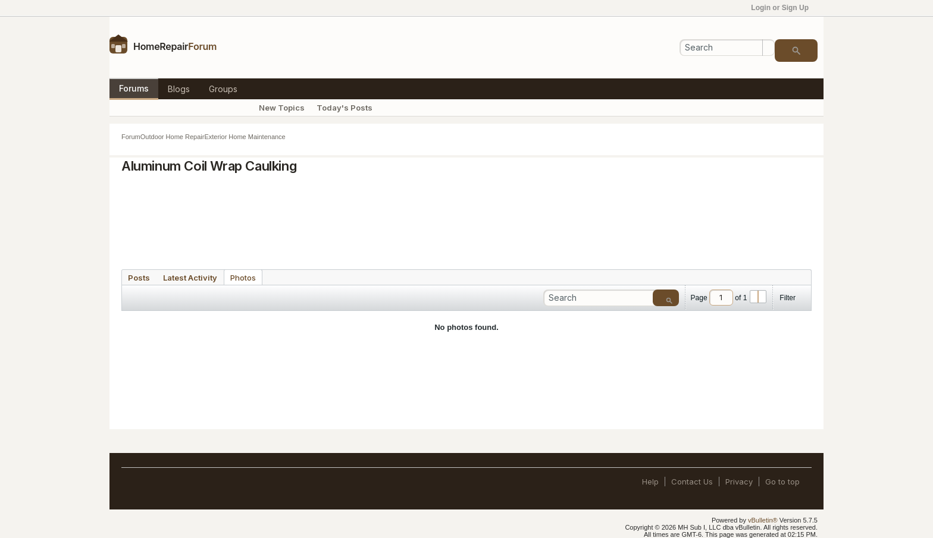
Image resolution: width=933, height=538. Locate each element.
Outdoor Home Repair (172, 136)
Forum (130, 136)
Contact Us (692, 481)
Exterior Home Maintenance (244, 136)
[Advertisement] (466, 217)
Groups (223, 89)
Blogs (179, 89)
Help (650, 481)
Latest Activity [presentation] (190, 277)
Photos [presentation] (243, 277)
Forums (134, 88)
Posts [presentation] (139, 277)
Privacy (739, 481)
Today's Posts (344, 107)
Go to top (782, 481)
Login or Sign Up (783, 8)
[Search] (727, 47)
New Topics (282, 107)
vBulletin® (763, 520)
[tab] (138, 277)
